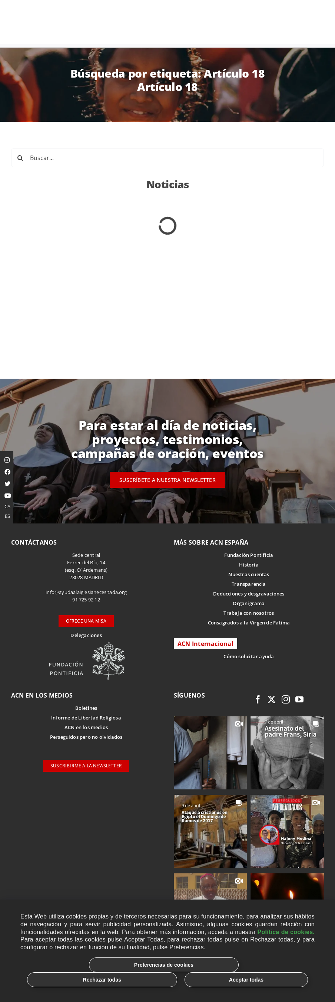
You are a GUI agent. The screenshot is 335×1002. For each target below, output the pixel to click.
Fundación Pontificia (248, 555)
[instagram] (286, 699)
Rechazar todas (102, 980)
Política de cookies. (286, 932)
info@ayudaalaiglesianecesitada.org (86, 592)
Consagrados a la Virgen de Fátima (249, 622)
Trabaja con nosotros (248, 613)
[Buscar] (20, 157)
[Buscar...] (167, 157)
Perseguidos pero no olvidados (86, 737)
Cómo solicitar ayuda (248, 656)
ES (7, 516)
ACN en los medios (86, 727)
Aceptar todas (246, 980)
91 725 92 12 (86, 599)
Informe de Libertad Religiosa (86, 717)
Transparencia (249, 584)
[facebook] (258, 699)
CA (7, 506)
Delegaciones (86, 635)
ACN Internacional (205, 644)
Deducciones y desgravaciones (248, 593)
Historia (249, 564)
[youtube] (299, 699)
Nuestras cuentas (248, 574)
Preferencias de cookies (163, 965)
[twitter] (272, 699)
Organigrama (249, 603)
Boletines (86, 708)
